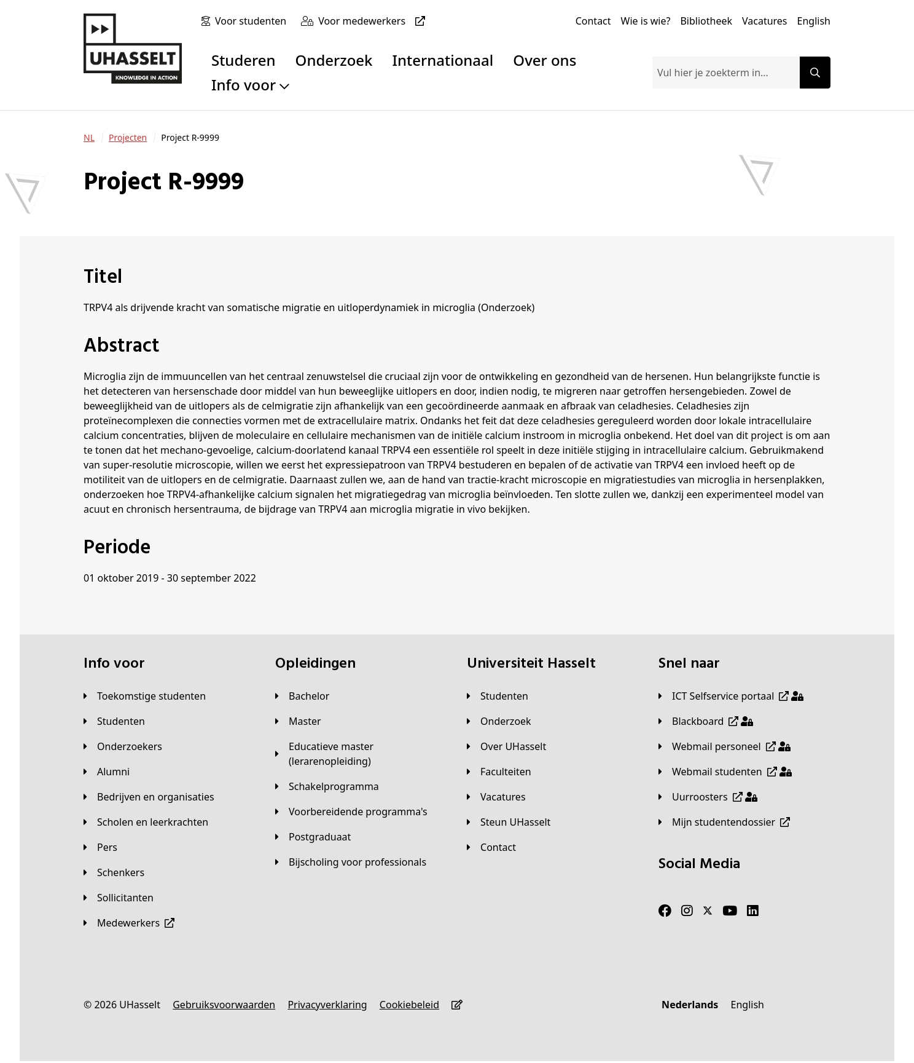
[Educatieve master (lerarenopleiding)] (361, 754)
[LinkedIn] (753, 911)
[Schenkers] (114, 872)
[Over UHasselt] (506, 746)
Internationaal (443, 60)
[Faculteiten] (499, 771)
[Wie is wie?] (646, 21)
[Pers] (100, 847)
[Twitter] (708, 911)
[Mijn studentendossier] (724, 822)
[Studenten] (114, 721)
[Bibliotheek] (706, 21)
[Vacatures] (764, 21)
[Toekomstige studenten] (145, 696)
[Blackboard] (705, 721)
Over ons (544, 60)
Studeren (243, 60)
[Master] (298, 721)
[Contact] (593, 21)
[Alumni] (107, 771)
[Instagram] (687, 911)
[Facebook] (664, 911)
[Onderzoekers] (123, 746)
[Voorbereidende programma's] (351, 811)
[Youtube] (729, 911)
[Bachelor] (302, 696)
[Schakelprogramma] (327, 786)
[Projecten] (128, 137)
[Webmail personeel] (724, 746)
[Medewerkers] (129, 922)
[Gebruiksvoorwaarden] (224, 1004)
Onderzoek (334, 60)
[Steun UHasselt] (508, 822)
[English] (813, 21)
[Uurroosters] (707, 796)
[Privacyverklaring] (327, 1004)
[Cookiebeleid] (409, 1004)
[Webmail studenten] (725, 771)
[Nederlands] (690, 1004)
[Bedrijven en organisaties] (149, 796)
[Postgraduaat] (313, 836)
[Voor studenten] (253, 21)
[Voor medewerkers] (374, 21)
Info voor (250, 84)
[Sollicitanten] (119, 897)
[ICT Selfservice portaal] (730, 696)
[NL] (89, 137)
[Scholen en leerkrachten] (146, 822)
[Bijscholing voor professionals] (350, 862)
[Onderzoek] (499, 721)
